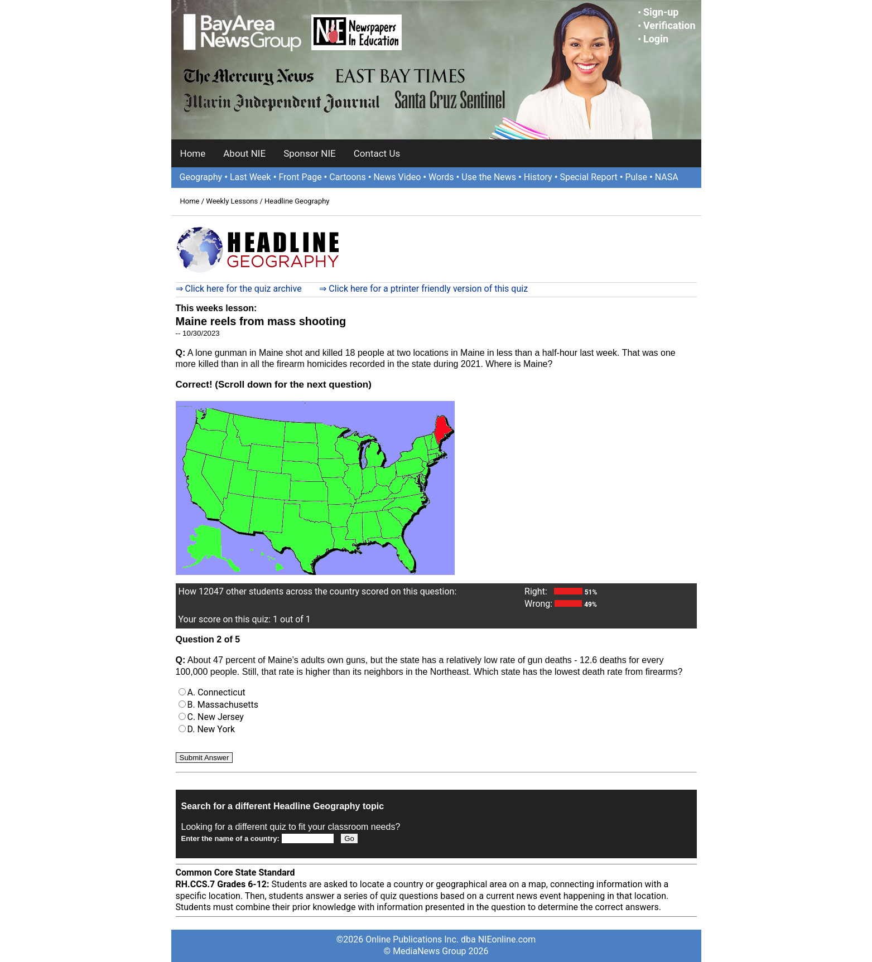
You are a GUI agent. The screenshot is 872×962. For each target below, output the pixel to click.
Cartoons (347, 177)
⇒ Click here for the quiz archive (239, 288)
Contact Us (377, 153)
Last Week (250, 177)
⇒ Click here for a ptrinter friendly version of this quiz (423, 288)
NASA (666, 177)
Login (655, 39)
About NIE (244, 153)
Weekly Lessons (232, 201)
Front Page (299, 177)
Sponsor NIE (309, 153)
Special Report (588, 177)
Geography (201, 177)
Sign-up (661, 12)
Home (193, 153)
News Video (397, 177)
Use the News (488, 177)
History (538, 177)
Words (441, 177)
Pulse (636, 177)
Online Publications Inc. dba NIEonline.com (450, 939)
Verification (669, 25)
